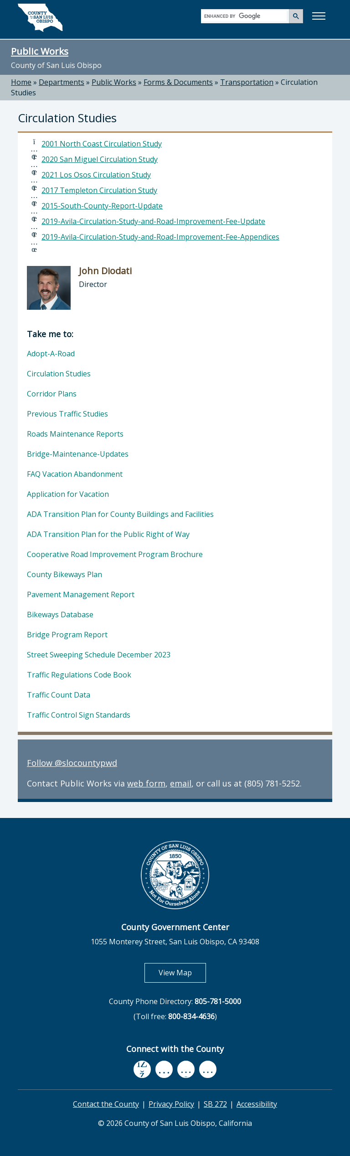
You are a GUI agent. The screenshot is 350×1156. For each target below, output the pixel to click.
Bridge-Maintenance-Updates (78, 454)
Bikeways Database (60, 614)
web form (146, 783)
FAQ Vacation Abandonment (75, 474)
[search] (245, 16)
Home (21, 82)
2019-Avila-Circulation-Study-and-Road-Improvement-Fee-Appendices (160, 237)
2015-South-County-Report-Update (102, 206)
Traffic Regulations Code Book (79, 675)
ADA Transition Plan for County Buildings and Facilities (120, 514)
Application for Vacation (68, 494)
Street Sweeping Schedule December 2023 (98, 655)
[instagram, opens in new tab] (208, 1069)
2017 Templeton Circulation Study (99, 190)
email (180, 783)
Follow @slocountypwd (72, 762)
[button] (318, 16)
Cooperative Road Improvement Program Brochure (115, 554)
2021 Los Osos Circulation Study (96, 175)
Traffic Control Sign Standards (78, 715)
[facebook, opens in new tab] (142, 1069)
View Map (182, 972)
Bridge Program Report (67, 635)
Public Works (39, 51)
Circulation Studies (59, 374)
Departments (61, 82)
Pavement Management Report (80, 594)
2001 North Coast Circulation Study (101, 144)
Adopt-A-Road (51, 354)
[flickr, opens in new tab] (186, 1069)
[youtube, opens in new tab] (164, 1069)
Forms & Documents (178, 82)
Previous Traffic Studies (67, 414)
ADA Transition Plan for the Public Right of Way (108, 534)
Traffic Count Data (58, 695)
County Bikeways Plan (64, 574)
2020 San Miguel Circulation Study (99, 159)
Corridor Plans (52, 394)
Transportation (246, 82)
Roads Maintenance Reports (75, 434)
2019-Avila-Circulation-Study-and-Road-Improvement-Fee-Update (153, 221)
